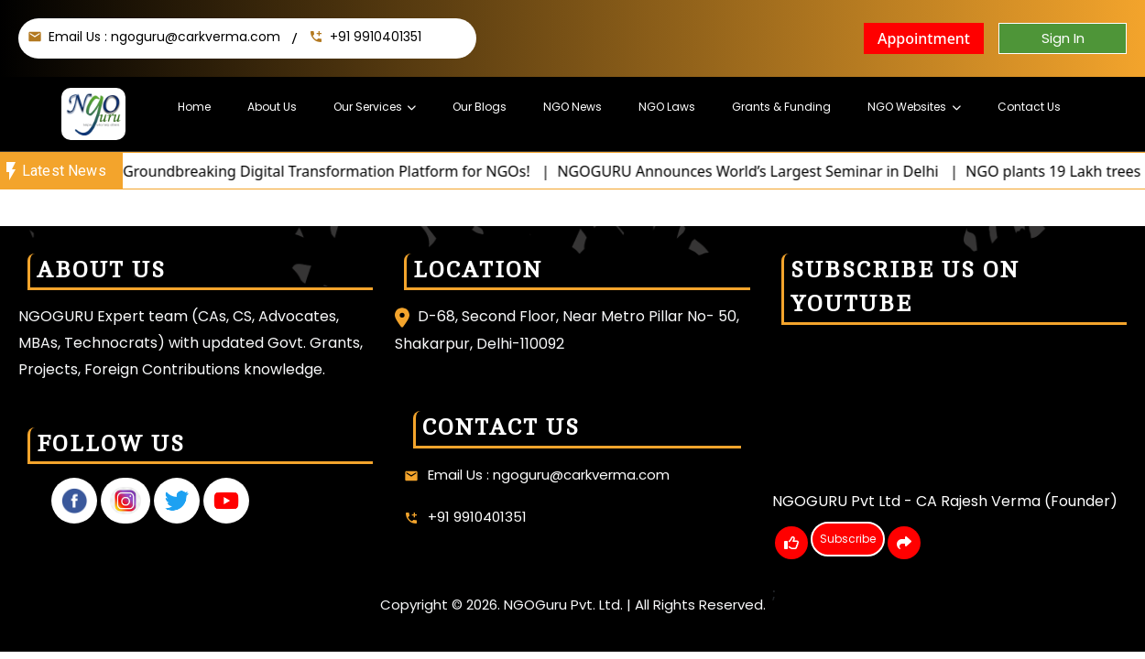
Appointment (924, 38)
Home (196, 106)
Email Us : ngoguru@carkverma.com (164, 36)
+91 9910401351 (375, 36)
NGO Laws (666, 106)
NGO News (573, 106)
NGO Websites (905, 106)
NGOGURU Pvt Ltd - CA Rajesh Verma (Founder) (945, 501)
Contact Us (1026, 106)
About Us (274, 106)
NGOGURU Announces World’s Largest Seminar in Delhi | (773, 171)
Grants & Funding (780, 106)
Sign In (1063, 38)
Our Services (369, 106)
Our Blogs (481, 106)
